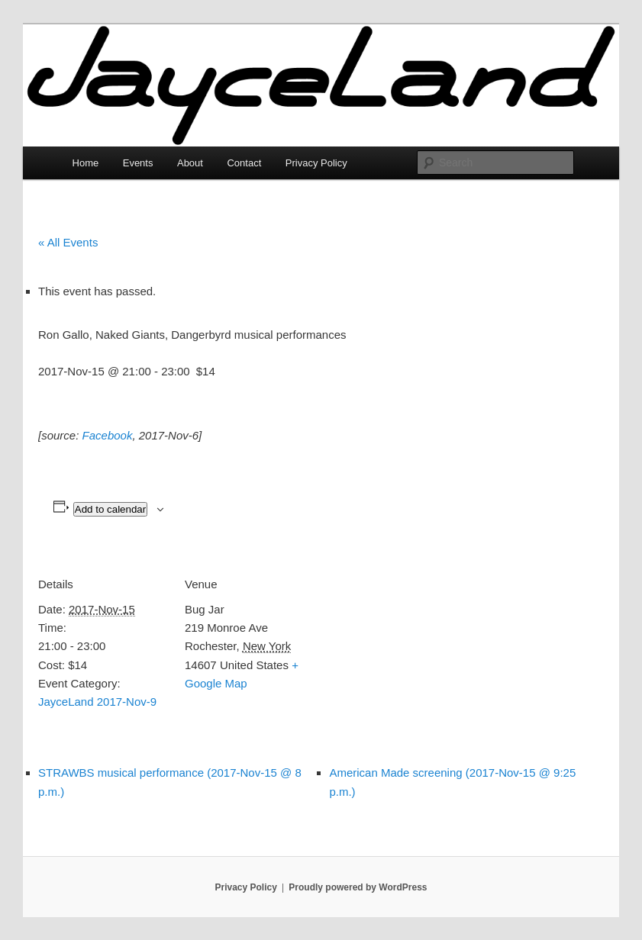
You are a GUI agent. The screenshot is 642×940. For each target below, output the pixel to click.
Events (138, 163)
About (190, 163)
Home (86, 163)
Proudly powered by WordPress (358, 887)
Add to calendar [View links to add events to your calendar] (110, 509)
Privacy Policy (316, 163)
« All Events (68, 242)
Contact (244, 163)
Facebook (107, 435)
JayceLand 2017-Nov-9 (97, 701)
